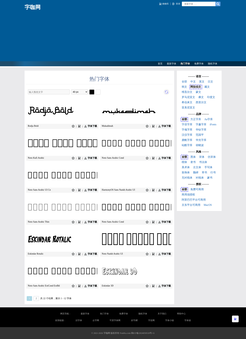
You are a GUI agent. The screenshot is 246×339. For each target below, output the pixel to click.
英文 (201, 81)
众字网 (96, 320)
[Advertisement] (123, 36)
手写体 (208, 167)
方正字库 (195, 119)
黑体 (193, 156)
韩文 (184, 86)
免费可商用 (197, 189)
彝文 (201, 97)
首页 (160, 63)
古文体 (197, 167)
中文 (193, 81)
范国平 (200, 134)
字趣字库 (201, 124)
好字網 (134, 320)
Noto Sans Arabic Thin (38, 222)
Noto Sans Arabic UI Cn (39, 190)
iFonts (213, 124)
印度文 (211, 97)
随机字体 (212, 63)
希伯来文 (187, 102)
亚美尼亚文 (188, 107)
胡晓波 (200, 145)
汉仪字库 (187, 134)
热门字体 (185, 63)
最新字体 (171, 63)
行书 (213, 172)
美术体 (186, 167)
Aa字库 (208, 119)
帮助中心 (181, 313)
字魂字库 (187, 129)
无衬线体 (187, 177)
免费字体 (199, 63)
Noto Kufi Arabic (36, 158)
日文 (210, 81)
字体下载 (90, 126)
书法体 (203, 162)
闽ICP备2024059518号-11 (143, 333)
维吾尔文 (187, 92)
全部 (184, 81)
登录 (176, 3)
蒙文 (198, 92)
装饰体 (186, 172)
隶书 (193, 162)
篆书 (209, 177)
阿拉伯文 (195, 86)
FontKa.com (125, 333)
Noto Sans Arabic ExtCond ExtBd (44, 285)
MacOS (208, 204)
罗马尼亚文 (188, 97)
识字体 (78, 320)
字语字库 (187, 124)
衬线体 (200, 177)
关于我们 (162, 313)
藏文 (207, 86)
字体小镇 (169, 320)
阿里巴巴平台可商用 (194, 199)
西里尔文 (201, 102)
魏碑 (195, 172)
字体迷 (187, 320)
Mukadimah (107, 126)
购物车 (164, 4)
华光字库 (201, 140)
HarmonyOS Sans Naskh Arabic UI (118, 190)
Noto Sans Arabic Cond (113, 158)
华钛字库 (201, 129)
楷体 (184, 162)
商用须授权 (188, 194)
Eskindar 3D (107, 285)
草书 (204, 172)
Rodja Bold (33, 126)
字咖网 (33, 7)
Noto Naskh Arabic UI (112, 253)
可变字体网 (115, 320)
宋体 (201, 156)
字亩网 (151, 320)
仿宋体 (212, 156)
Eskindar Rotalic (36, 253)
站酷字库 (187, 145)
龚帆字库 (187, 140)
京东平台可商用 (191, 204)
